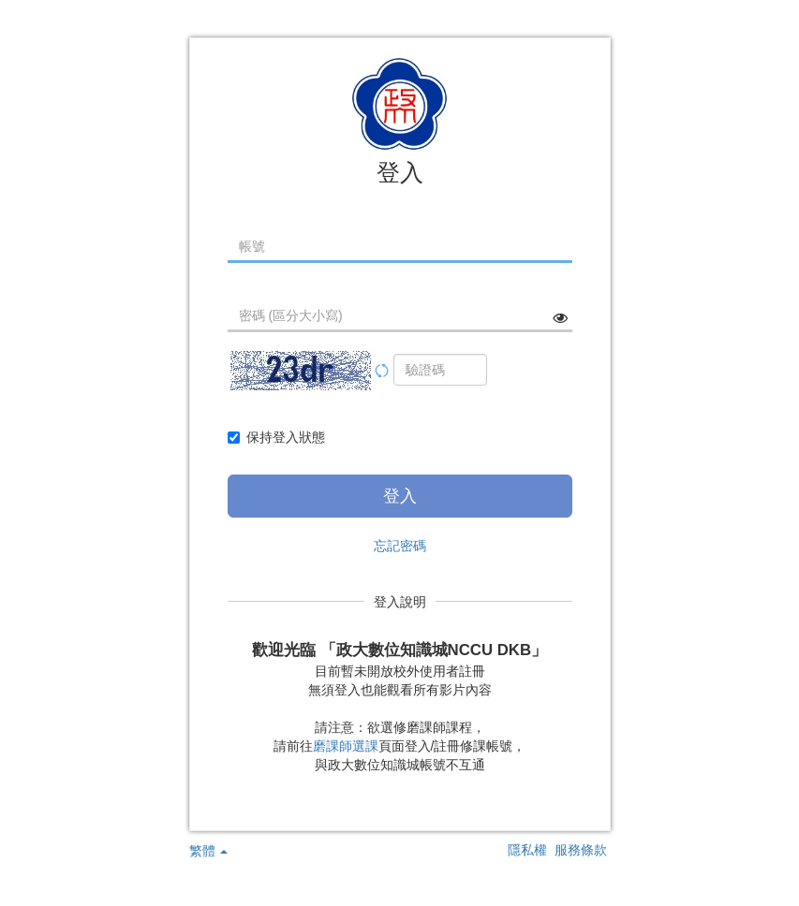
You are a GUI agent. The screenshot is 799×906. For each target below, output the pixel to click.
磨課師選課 (345, 745)
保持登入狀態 (276, 437)
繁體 (209, 850)
